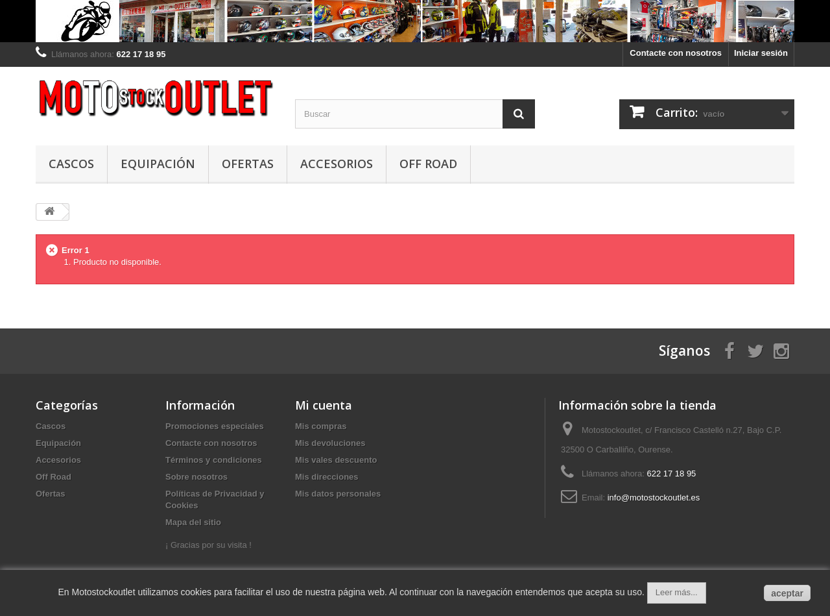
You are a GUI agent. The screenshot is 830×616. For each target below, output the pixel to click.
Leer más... (677, 592)
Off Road (428, 163)
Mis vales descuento (336, 460)
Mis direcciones (327, 477)
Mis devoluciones (330, 443)
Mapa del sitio (193, 522)
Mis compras (320, 426)
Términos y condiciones (213, 460)
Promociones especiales (214, 426)
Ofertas (248, 163)
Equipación (158, 163)
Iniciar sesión (761, 53)
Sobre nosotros (196, 477)
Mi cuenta (323, 405)
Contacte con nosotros (676, 53)
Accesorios (336, 163)
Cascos (71, 163)
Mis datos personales (338, 494)
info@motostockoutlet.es (654, 497)
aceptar (787, 593)
